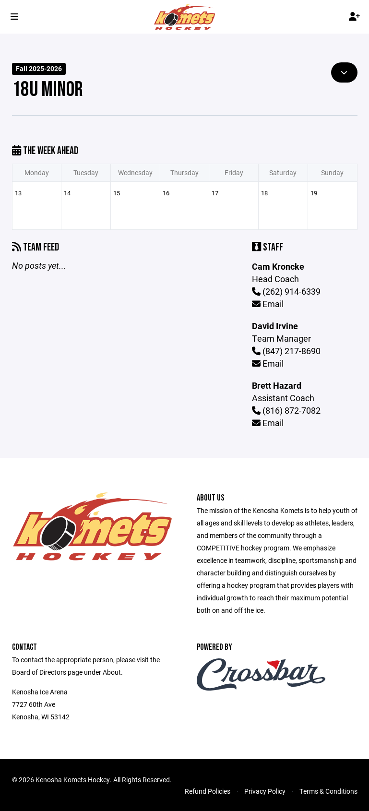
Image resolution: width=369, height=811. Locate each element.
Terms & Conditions (328, 791)
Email (268, 304)
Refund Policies (207, 791)
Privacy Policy (265, 791)
